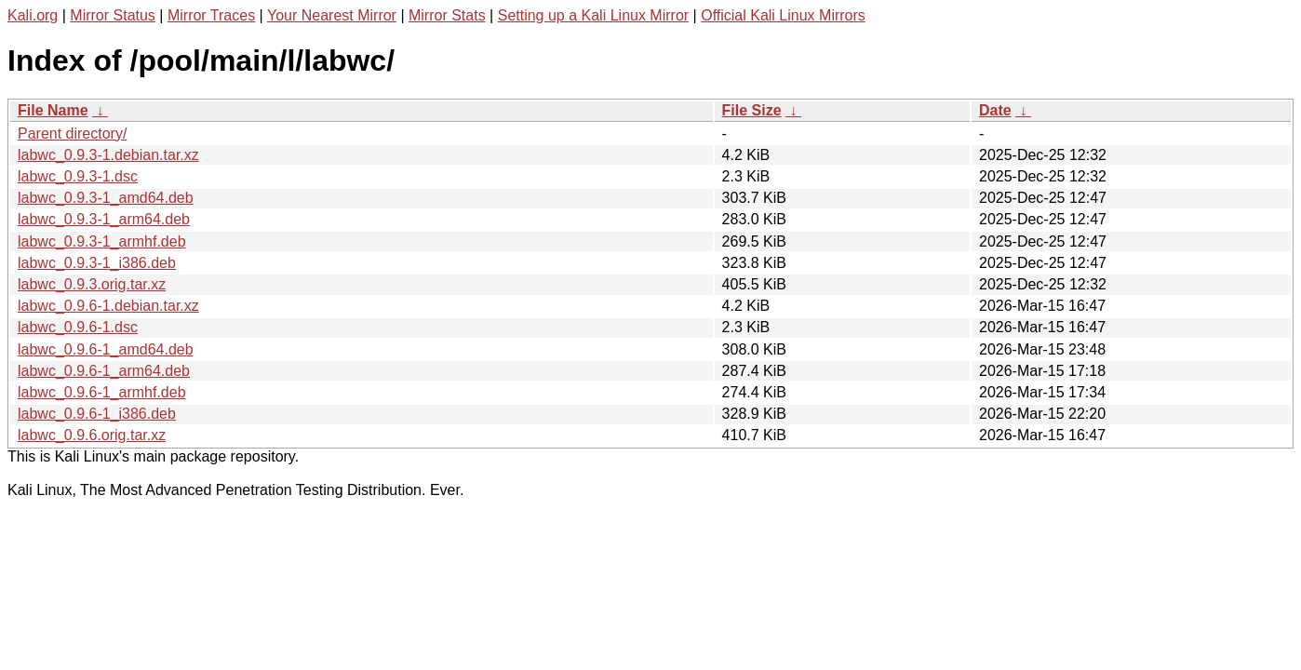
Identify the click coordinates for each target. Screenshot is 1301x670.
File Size (752, 110)
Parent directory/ (72, 133)
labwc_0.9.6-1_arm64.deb (104, 371)
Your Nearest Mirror (331, 15)
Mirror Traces (211, 15)
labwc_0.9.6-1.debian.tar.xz (108, 306)
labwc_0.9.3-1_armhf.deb (102, 241)
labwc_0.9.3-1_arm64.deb (104, 219)
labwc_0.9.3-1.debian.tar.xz (108, 155)
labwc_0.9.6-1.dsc (78, 327)
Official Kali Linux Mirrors (783, 15)
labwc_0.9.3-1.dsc (78, 176)
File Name (53, 110)
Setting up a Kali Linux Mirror (593, 15)
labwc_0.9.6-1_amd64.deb (106, 349)
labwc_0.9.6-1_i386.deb (97, 414)
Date (995, 110)
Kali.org (32, 15)
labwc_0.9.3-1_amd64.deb (106, 198)
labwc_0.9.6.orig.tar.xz (92, 435)
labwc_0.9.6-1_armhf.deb (102, 392)
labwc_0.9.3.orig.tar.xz (92, 284)
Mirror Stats (447, 15)
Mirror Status (112, 15)
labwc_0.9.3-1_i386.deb (97, 263)
